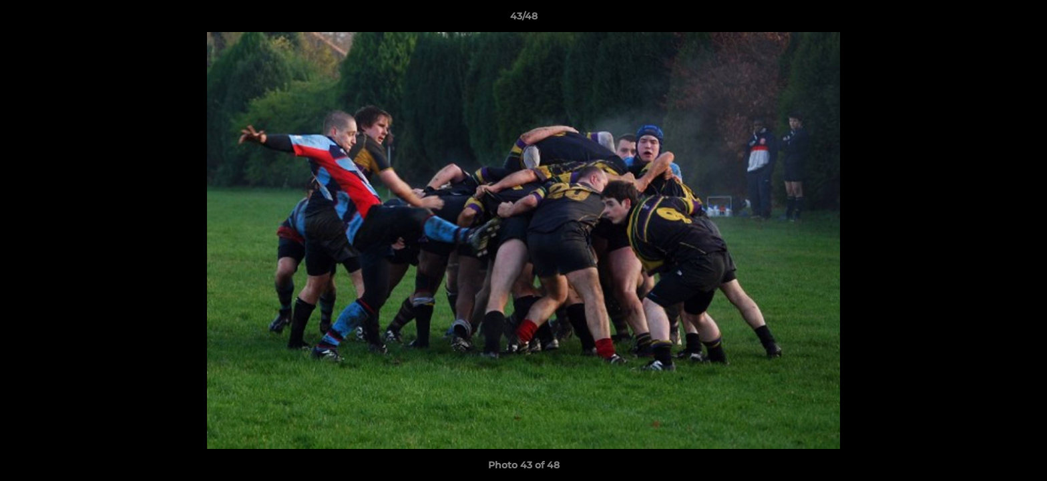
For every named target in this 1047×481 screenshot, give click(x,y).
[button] (1023, 19)
